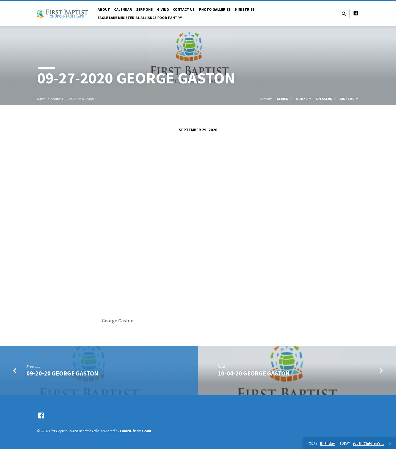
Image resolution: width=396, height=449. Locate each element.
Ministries (245, 9)
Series (285, 99)
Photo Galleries (215, 9)
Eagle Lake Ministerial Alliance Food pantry (140, 17)
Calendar (123, 9)
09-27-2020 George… (83, 99)
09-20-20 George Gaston (62, 373)
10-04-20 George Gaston (254, 373)
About (104, 9)
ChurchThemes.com (135, 431)
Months (349, 99)
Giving (163, 9)
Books (304, 99)
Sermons (144, 9)
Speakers (326, 99)
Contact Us (184, 9)
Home (41, 99)
